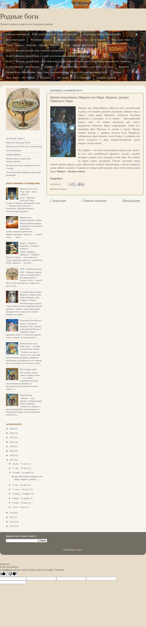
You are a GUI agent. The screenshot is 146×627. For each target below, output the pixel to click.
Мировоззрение (13, 154)
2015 (12, 517)
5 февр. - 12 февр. (21, 498)
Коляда (117, 72)
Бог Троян (62, 77)
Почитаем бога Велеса (31, 320)
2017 (12, 460)
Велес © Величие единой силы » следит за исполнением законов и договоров (47, 56)
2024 (12, 428)
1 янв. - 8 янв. (19, 507)
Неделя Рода (26, 395)
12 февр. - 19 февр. (21, 493)
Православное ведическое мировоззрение (18, 160)
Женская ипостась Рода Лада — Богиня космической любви (30, 346)
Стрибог (49, 66)
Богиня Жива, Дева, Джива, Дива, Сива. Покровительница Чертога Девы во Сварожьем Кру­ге (56, 72)
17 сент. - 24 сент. (21, 489)
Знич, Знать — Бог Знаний (20, 77)
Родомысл (45, 77)
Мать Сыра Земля (121, 39)
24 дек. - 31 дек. (20, 463)
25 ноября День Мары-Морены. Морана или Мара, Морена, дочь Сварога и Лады (31, 296)
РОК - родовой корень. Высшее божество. (55, 34)
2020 (12, 446)
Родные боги (19, 16)
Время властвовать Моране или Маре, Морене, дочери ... (27, 477)
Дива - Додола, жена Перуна (80, 45)
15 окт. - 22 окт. (20, 485)
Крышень (124, 66)
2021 (12, 442)
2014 (12, 521)
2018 (12, 455)
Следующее (58, 200)
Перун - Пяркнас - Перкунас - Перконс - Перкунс (32, 45)
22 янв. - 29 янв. (20, 502)
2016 (12, 512)
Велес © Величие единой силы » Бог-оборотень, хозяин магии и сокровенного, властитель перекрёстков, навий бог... (69, 61)
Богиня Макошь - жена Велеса (22, 66)
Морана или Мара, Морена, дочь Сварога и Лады (86, 66)
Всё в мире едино (15, 39)
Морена (63, 189)
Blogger (78, 549)
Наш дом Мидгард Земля (18, 142)
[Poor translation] (12, 574)
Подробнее (56, 178)
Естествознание (82, 77)
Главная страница (106, 77)
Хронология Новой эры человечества (24, 146)
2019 (12, 451)
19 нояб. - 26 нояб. (21, 472)
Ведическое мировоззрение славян (102, 34)
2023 (12, 433)
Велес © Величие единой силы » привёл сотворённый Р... (37, 50)
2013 (12, 526)
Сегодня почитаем (16, 34)
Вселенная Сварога (41, 39)
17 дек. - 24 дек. (20, 468)
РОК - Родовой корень (30, 269)
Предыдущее (131, 200)
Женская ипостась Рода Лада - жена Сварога (81, 39)
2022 (12, 437)
